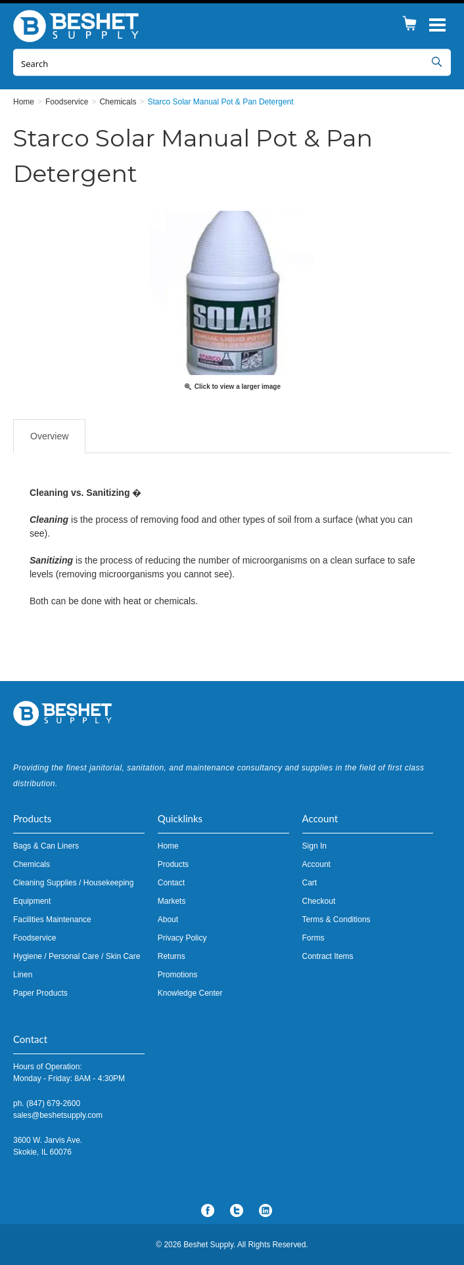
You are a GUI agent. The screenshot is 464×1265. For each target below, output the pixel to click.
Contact (171, 882)
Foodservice (34, 938)
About (168, 919)
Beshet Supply (79, 26)
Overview (49, 436)
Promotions (178, 974)
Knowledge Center (190, 993)
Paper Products (40, 993)
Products (173, 864)
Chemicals (31, 864)
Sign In (314, 846)
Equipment (32, 901)
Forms (313, 938)
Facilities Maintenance (52, 919)
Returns (171, 956)
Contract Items (328, 956)
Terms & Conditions (336, 919)
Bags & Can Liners (46, 846)
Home (168, 846)
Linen (22, 974)
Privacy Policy (182, 938)
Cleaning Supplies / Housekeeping (73, 882)
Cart (309, 882)
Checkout (319, 901)
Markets (172, 901)
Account (316, 864)
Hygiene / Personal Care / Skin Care (76, 956)
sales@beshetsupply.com (58, 1115)
